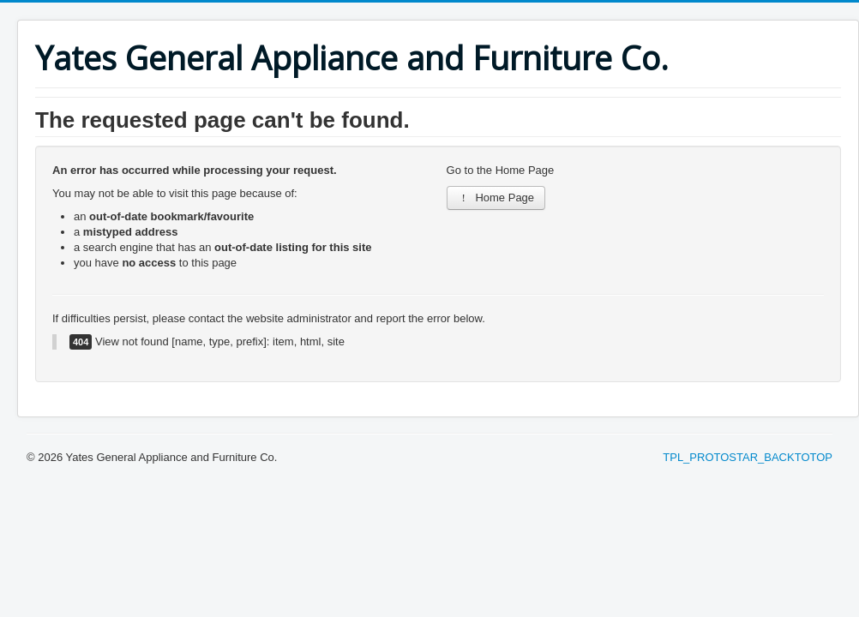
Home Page (496, 197)
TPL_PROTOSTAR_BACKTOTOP (747, 457)
